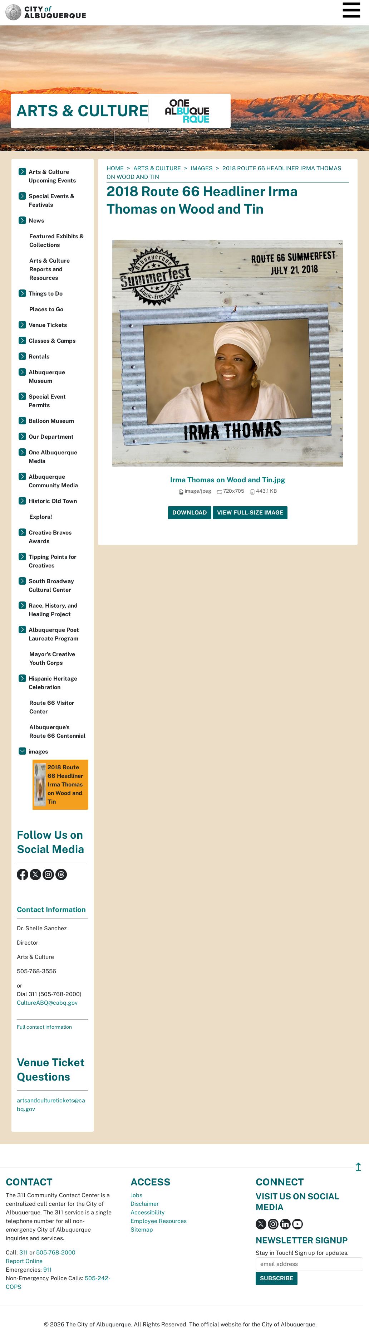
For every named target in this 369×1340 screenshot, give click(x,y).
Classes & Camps (52, 340)
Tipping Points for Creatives (53, 561)
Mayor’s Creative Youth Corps (52, 658)
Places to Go (46, 309)
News (36, 220)
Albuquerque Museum (47, 376)
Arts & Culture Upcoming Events (52, 176)
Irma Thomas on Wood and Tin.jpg (227, 480)
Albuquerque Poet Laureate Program (54, 634)
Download (189, 512)
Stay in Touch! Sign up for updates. (302, 1252)
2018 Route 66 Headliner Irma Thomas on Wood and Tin (58, 784)
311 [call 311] (23, 1252)
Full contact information (44, 1027)
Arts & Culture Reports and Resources (49, 269)
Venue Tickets (48, 325)
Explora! (40, 516)
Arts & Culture (157, 168)
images (202, 168)
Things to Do (46, 293)
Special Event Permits (47, 401)
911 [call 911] (47, 1269)
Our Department (51, 436)
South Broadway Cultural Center (51, 585)
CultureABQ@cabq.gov (47, 1002)
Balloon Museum (51, 421)
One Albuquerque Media (53, 456)
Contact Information (51, 909)
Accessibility (148, 1212)
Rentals (39, 356)
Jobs (136, 1195)
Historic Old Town (53, 501)
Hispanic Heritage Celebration (53, 683)
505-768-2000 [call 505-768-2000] (55, 1252)
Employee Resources (159, 1221)
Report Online (24, 1261)
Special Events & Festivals (52, 200)
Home (115, 168)
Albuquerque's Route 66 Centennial (57, 731)
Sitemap (142, 1229)
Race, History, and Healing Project (53, 610)
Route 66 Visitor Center (51, 707)
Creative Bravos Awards (50, 537)
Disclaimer (145, 1203)
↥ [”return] (358, 1167)
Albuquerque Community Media (53, 481)
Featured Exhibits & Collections (56, 240)
